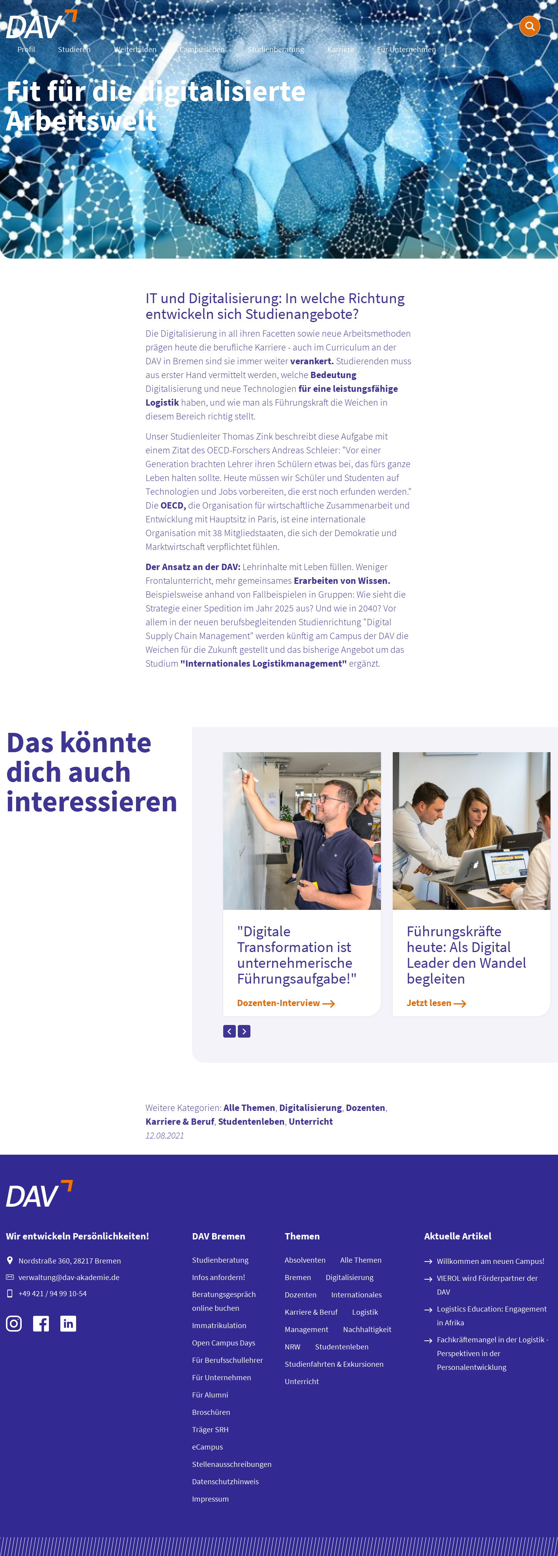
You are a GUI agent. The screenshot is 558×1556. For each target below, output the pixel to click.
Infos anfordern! (218, 1277)
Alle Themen (249, 1107)
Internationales (356, 1294)
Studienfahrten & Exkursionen (334, 1364)
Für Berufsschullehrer (227, 1360)
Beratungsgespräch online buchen (224, 1301)
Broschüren (211, 1412)
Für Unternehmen (406, 49)
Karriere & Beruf (180, 1121)
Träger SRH (210, 1429)
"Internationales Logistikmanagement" (263, 663)
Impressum (210, 1499)
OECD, (173, 505)
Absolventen (305, 1260)
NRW (292, 1346)
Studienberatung (276, 49)
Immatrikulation (219, 1325)
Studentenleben (251, 1121)
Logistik (365, 1312)
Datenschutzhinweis (225, 1481)
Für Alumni (210, 1394)
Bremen (298, 1277)
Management (306, 1329)
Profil (26, 49)
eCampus (207, 1447)
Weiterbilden (135, 49)
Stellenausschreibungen (232, 1464)
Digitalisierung (310, 1107)
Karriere (340, 49)
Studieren (74, 49)
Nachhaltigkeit (367, 1329)
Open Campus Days (223, 1342)
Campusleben (202, 49)
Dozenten (365, 1107)
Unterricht (311, 1121)
